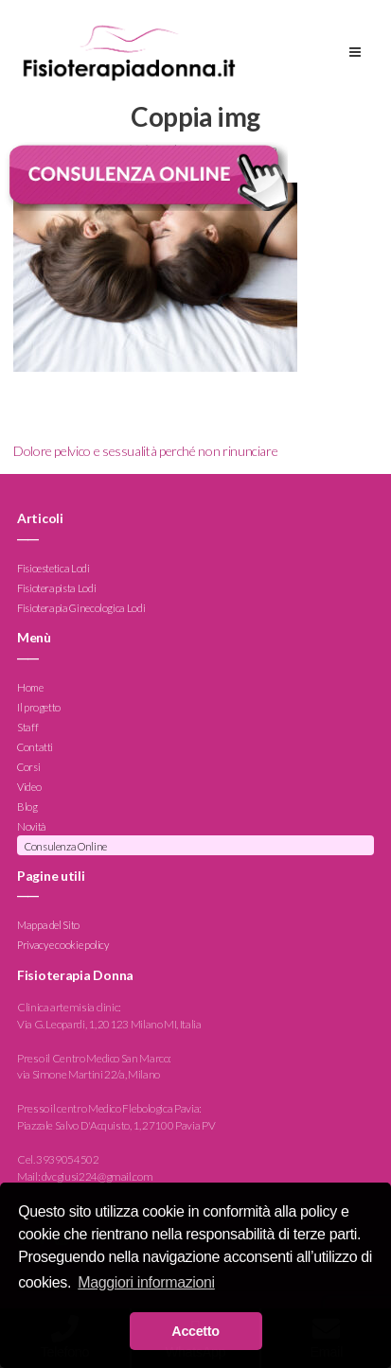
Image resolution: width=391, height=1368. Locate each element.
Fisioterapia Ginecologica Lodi (81, 608)
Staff (27, 727)
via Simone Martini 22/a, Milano (88, 1074)
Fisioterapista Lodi (56, 588)
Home (30, 687)
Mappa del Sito (48, 926)
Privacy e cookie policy (63, 945)
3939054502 (67, 1159)
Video (29, 786)
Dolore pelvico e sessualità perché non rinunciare (145, 451)
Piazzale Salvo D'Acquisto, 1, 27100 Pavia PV (116, 1125)
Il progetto (39, 707)
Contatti (35, 747)
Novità (31, 826)
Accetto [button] (195, 1331)
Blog (27, 806)
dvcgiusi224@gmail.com (97, 1176)
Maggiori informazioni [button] (146, 1282)
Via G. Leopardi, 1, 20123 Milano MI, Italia (109, 1024)
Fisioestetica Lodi (53, 568)
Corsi (28, 767)
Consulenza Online (66, 846)
